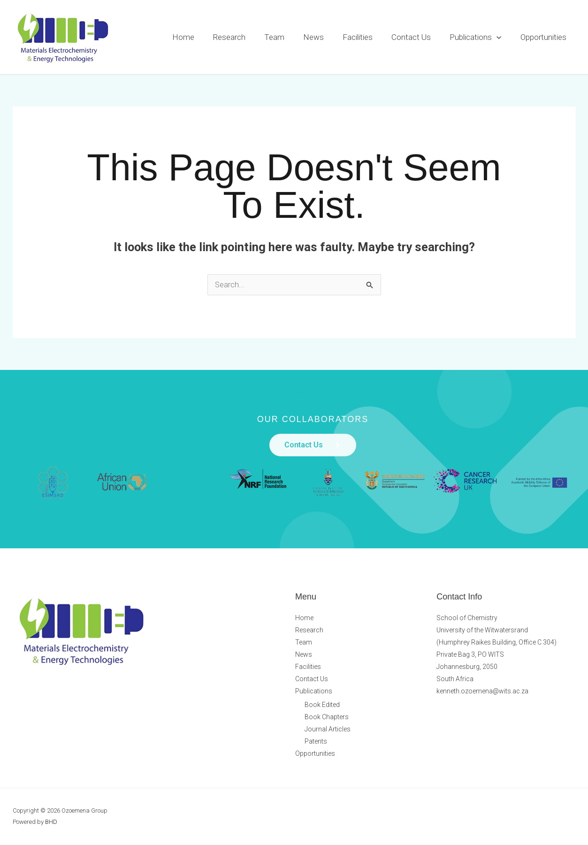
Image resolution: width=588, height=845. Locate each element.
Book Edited (322, 705)
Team (290, 37)
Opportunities (545, 37)
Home (204, 37)
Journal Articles (328, 729)
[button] (500, 37)
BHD (51, 822)
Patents (316, 741)
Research (247, 37)
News (326, 37)
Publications (479, 37)
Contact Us (418, 37)
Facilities (367, 37)
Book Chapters (327, 717)
